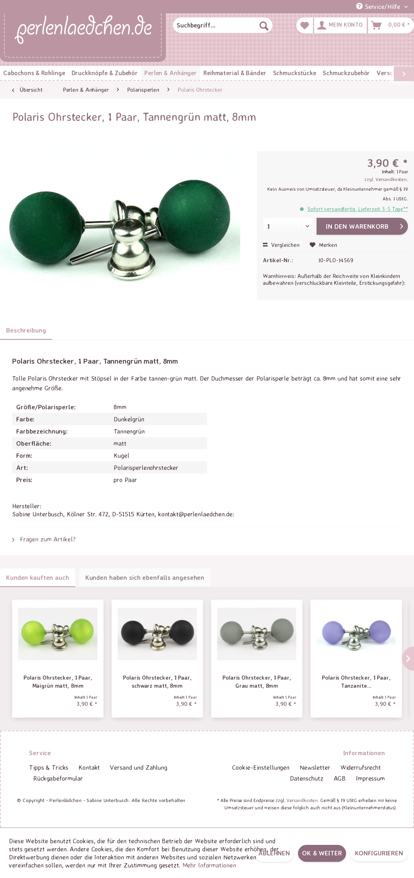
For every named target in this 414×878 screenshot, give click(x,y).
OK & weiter (322, 853)
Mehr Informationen (209, 865)
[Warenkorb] (391, 25)
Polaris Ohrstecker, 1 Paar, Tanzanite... (356, 681)
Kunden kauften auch (37, 577)
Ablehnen (274, 853)
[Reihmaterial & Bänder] (234, 73)
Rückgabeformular (58, 778)
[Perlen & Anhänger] (170, 73)
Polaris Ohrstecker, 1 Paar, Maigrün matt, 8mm (57, 681)
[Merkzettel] (304, 25)
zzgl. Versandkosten (385, 179)
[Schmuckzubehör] (346, 73)
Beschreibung (26, 330)
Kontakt (89, 767)
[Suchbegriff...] (222, 25)
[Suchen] (264, 25)
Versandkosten (302, 800)
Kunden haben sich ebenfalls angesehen (145, 577)
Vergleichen (281, 244)
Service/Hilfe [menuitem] (379, 6)
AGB (340, 778)
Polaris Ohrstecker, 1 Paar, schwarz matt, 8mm (157, 681)
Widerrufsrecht (360, 767)
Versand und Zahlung (138, 767)
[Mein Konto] (340, 25)
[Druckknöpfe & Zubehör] (104, 73)
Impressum (370, 778)
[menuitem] (222, 25)
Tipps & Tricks (48, 767)
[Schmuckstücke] (294, 73)
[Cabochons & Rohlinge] (34, 73)
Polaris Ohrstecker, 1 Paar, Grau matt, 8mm (256, 681)
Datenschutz (306, 778)
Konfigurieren (379, 853)
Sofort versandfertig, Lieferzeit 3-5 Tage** (357, 208)
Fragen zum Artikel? (44, 539)
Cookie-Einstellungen (260, 767)
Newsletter (315, 767)
